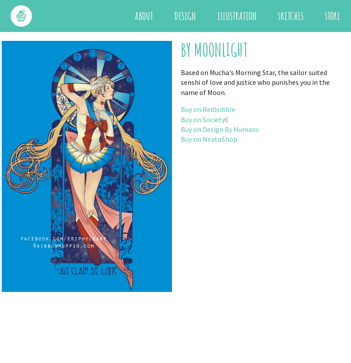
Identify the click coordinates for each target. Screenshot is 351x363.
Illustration (237, 16)
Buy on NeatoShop (209, 139)
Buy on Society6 (204, 119)
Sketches (291, 16)
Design (185, 16)
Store (332, 16)
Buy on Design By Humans (220, 129)
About (144, 16)
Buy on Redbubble (208, 109)
